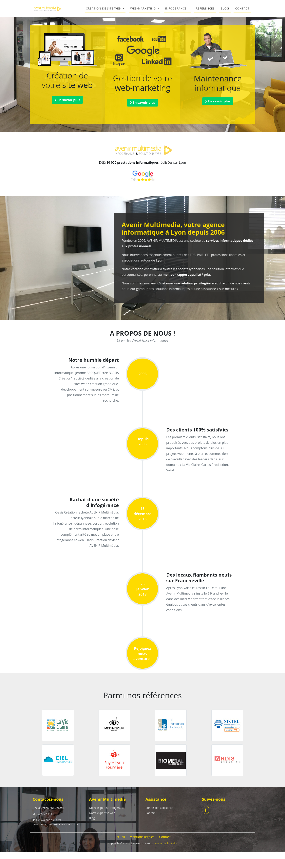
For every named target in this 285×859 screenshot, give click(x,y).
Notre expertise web (102, 819)
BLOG (225, 12)
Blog (92, 825)
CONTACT (242, 12)
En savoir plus (67, 106)
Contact (150, 819)
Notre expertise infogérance (107, 814)
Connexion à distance (159, 814)
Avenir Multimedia (166, 850)
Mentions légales (142, 843)
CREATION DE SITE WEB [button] (104, 12)
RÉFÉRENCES (205, 12)
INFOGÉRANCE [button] (176, 12)
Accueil (119, 843)
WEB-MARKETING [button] (143, 12)
